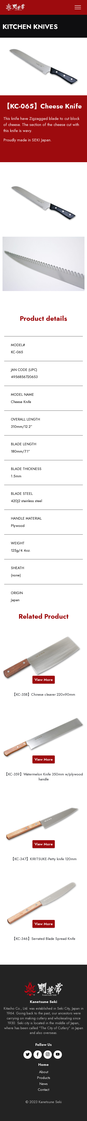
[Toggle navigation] (78, 7)
